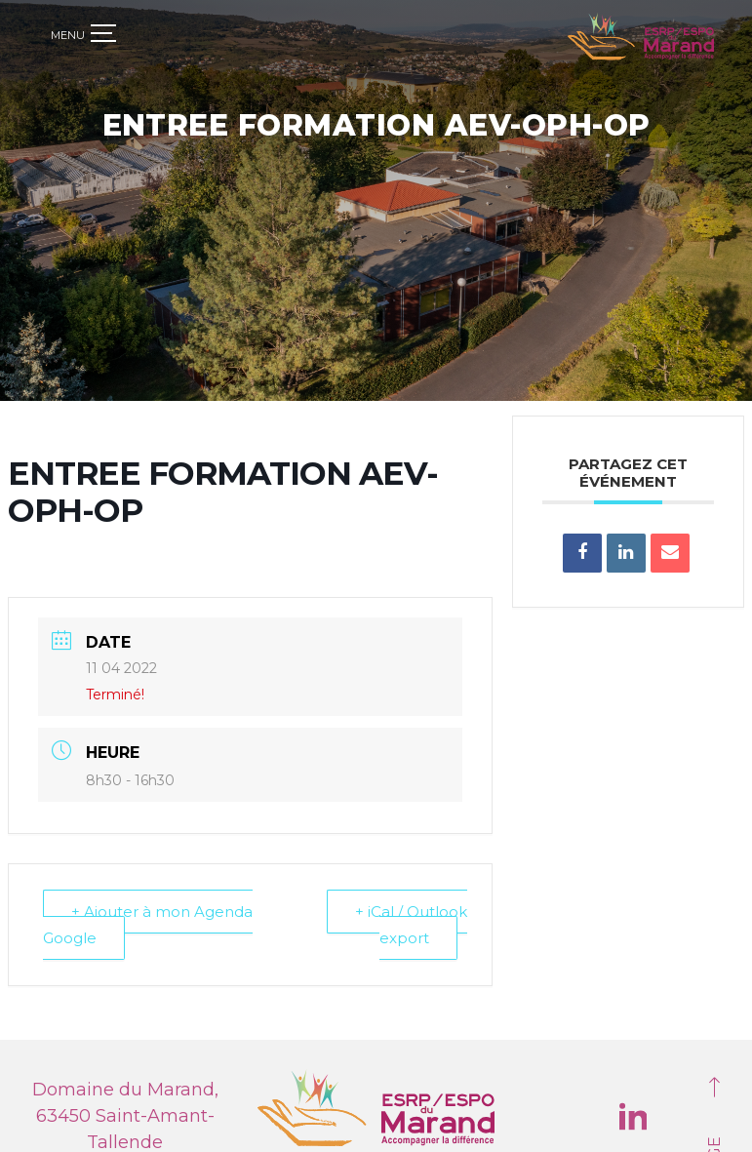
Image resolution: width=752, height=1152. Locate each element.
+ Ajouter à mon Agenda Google (148, 921)
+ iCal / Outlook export (411, 921)
